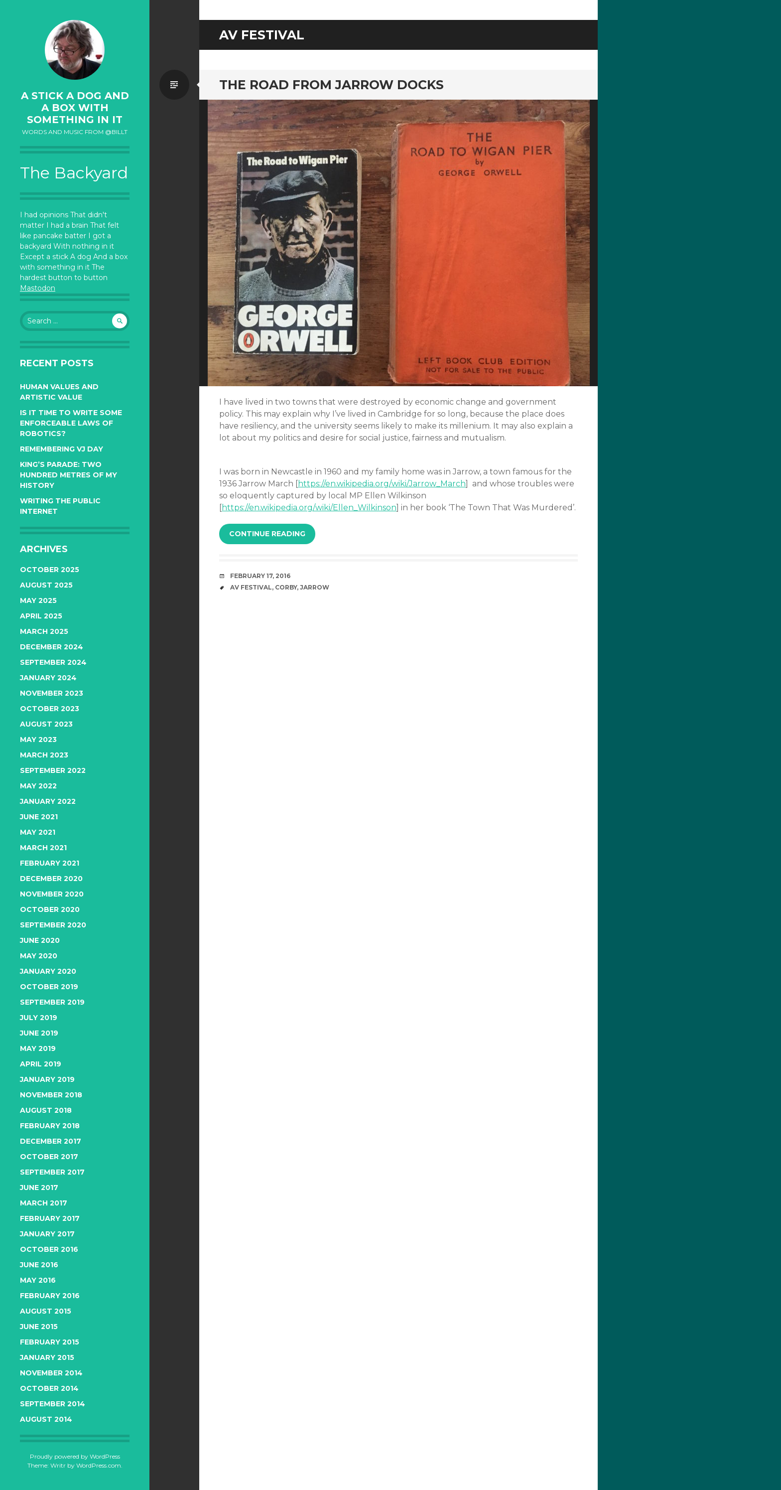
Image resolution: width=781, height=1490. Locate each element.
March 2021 (43, 847)
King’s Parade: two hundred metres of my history (68, 475)
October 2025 (49, 569)
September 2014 (52, 1403)
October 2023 (49, 708)
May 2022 (38, 785)
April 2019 (40, 1063)
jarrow (314, 587)
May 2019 (38, 1048)
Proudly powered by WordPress (75, 1456)
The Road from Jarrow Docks (331, 84)
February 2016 (50, 1295)
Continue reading (267, 533)
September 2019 (52, 1002)
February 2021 (49, 863)
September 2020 (53, 924)
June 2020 (40, 940)
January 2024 (48, 677)
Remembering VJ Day (61, 449)
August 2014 (46, 1419)
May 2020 (38, 955)
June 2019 (39, 1033)
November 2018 (51, 1094)
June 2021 (39, 816)
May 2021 (37, 832)
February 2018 (50, 1125)
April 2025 (41, 615)
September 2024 (53, 662)
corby (286, 587)
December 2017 (50, 1141)
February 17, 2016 (260, 576)
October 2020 (50, 909)
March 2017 (43, 1202)
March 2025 (44, 631)
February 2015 (49, 1342)
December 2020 (51, 878)
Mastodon (37, 288)
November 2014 (51, 1372)
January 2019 (47, 1079)
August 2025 (46, 585)
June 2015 (39, 1326)
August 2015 (45, 1311)
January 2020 (48, 971)
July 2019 (38, 1017)
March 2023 (44, 754)
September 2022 (53, 770)
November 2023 (51, 693)
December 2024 (51, 646)
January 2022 (48, 801)
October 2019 (49, 986)
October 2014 (49, 1388)
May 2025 (38, 600)
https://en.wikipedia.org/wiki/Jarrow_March (382, 483)
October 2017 (49, 1156)
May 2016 (38, 1280)
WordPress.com (98, 1465)
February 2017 (50, 1218)
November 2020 (52, 894)
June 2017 (39, 1187)
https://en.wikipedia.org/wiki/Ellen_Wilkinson (309, 507)
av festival (251, 587)
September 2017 (52, 1172)
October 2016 (49, 1249)
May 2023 (38, 739)
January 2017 (47, 1233)
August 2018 (46, 1110)
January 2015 (47, 1357)
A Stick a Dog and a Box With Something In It (75, 108)
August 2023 (46, 724)
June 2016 (39, 1264)
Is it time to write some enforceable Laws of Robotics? (71, 423)
